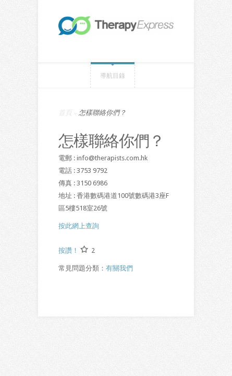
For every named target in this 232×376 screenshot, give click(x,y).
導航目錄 (112, 75)
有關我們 (119, 268)
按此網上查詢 (78, 226)
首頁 (65, 112)
